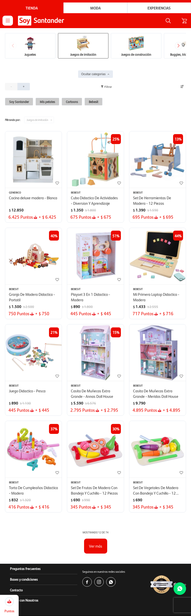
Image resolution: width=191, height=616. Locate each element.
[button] (165, 21)
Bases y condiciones (24, 579)
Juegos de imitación (37, 120)
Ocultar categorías (93, 74)
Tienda (31, 8)
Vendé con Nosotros (24, 600)
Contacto (16, 590)
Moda (95, 8)
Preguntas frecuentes (25, 568)
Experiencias (159, 8)
